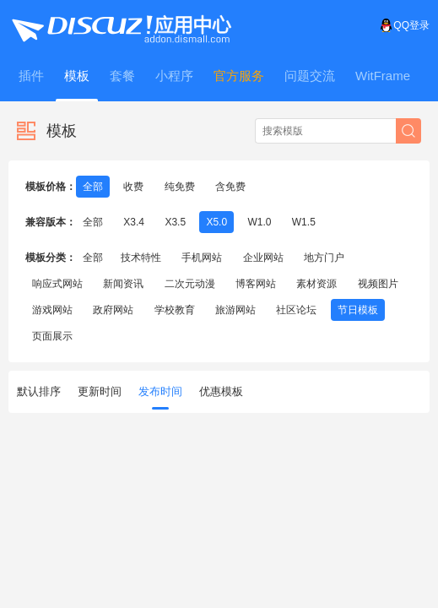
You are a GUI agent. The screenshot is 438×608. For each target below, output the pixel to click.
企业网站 (263, 257)
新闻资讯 (123, 284)
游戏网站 (52, 310)
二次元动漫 (190, 284)
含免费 (230, 187)
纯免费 (180, 187)
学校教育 (174, 310)
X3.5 (175, 222)
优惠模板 (221, 391)
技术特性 (141, 257)
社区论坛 (296, 310)
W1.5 (304, 222)
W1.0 (259, 222)
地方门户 (324, 257)
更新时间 (100, 391)
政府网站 (113, 310)
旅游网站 (235, 310)
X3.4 (133, 222)
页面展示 (52, 336)
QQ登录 (405, 25)
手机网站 (201, 257)
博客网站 (255, 284)
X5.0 (216, 222)
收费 (133, 187)
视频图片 (378, 284)
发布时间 (160, 397)
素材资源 (316, 284)
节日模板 (358, 310)
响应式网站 (57, 284)
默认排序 (39, 391)
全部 (93, 187)
